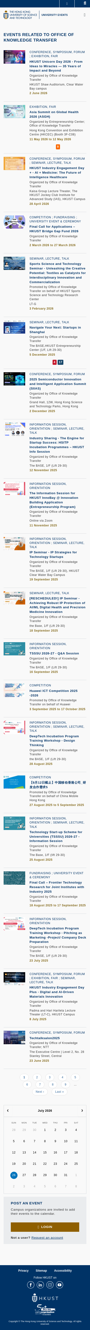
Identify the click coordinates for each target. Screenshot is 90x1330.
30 (34, 1130)
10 (66, 1141)
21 (34, 1163)
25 (76, 1163)
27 (24, 1175)
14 (34, 1152)
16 (55, 1152)
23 (55, 1163)
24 (66, 1163)
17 (66, 1152)
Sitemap (41, 1270)
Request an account (47, 1237)
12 (14, 1152)
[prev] (8, 1111)
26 (14, 1175)
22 (45, 1163)
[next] (82, 1111)
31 (66, 1175)
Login (46, 1227)
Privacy (23, 1270)
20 (24, 1163)
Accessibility (63, 1270)
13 (24, 1152)
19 (14, 1163)
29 (24, 1130)
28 (14, 1130)
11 (76, 1141)
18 (76, 1152)
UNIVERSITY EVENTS (55, 15)
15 (45, 1152)
